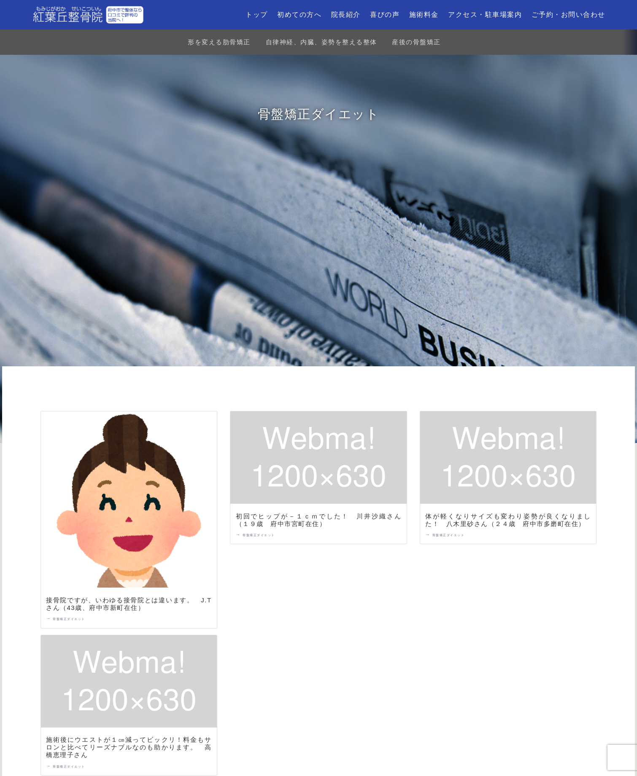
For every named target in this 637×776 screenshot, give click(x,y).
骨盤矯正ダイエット (69, 619)
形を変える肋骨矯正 (219, 42)
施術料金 (424, 14)
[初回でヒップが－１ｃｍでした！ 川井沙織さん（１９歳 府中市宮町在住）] (318, 459)
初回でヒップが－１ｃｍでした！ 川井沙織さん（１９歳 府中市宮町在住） (319, 520)
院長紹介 (346, 14)
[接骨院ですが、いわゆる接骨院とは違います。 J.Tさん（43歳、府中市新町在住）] (129, 501)
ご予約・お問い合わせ (568, 14)
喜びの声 (384, 14)
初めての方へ (299, 14)
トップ (257, 14)
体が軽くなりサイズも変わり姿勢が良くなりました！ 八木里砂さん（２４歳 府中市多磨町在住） (508, 520)
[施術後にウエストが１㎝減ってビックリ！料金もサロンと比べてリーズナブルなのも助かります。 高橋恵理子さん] (129, 683)
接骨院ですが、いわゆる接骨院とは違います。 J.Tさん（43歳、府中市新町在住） (129, 603)
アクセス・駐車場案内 (485, 14)
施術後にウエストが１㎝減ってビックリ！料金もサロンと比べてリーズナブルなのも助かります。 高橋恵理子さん (129, 747)
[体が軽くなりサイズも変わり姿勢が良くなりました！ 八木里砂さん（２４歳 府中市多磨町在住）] (508, 459)
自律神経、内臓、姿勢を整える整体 (321, 42)
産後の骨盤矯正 (416, 42)
